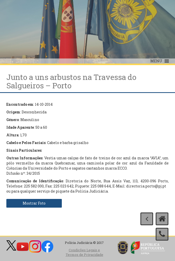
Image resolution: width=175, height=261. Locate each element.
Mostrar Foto (34, 203)
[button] (156, 61)
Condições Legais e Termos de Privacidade (84, 252)
